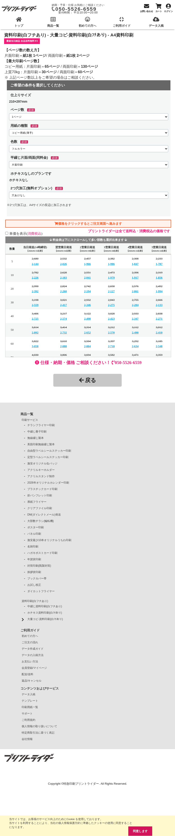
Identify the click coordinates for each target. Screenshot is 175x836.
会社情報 (27, 739)
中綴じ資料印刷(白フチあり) (44, 606)
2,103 (63, 277)
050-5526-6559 (76, 9)
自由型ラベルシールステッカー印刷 (49, 450)
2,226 (35, 277)
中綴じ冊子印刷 (36, 431)
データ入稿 (28, 694)
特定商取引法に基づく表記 (38, 732)
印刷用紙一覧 (30, 707)
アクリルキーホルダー (41, 469)
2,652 (87, 332)
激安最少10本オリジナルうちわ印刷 (49, 540)
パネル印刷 (34, 533)
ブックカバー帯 (36, 578)
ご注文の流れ (30, 642)
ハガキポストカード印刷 (42, 553)
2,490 (135, 332)
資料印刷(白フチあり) (35, 601)
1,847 (135, 263)
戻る (87, 380)
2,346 (87, 304)
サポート (27, 713)
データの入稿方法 (33, 655)
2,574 (63, 318)
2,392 (35, 291)
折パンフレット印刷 (39, 495)
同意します (140, 831)
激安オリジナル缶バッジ (42, 463)
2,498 (87, 318)
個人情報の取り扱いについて (39, 726)
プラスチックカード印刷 (42, 489)
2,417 (63, 304)
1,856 (159, 277)
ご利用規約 (28, 719)
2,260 (63, 291)
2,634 (135, 346)
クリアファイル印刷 (39, 508)
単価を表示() (25, 233)
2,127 (111, 291)
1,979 (111, 277)
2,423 (111, 318)
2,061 (135, 291)
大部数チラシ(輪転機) (40, 521)
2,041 (87, 277)
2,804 (87, 346)
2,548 (159, 346)
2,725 (35, 318)
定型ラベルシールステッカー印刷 (47, 457)
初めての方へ (30, 636)
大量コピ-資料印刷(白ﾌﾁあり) (45, 619)
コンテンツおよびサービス (40, 688)
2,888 (63, 346)
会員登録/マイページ (34, 667)
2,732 (63, 332)
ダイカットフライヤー (41, 591)
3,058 (35, 346)
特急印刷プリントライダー (81, 783)
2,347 (135, 318)
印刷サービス (30, 420)
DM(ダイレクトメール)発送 (44, 514)
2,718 (111, 346)
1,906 (111, 263)
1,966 (87, 263)
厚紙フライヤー (36, 501)
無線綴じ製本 (35, 438)
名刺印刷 (32, 546)
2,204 (135, 304)
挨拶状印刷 (34, 572)
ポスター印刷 (35, 527)
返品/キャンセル (31, 680)
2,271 (159, 318)
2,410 (159, 332)
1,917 (135, 277)
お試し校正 (34, 584)
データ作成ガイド (33, 648)
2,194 (87, 291)
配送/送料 (27, 674)
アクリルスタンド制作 (41, 476)
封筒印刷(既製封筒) (39, 565)
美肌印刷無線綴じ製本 (41, 444)
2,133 (159, 304)
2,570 (111, 332)
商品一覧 (27, 414)
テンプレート (30, 700)
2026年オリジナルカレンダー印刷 (48, 482)
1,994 (159, 291)
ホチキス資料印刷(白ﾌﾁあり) (44, 612)
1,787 (159, 263)
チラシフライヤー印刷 (41, 425)
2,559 (35, 304)
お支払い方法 (30, 661)
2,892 (35, 332)
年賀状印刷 (34, 559)
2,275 (111, 304)
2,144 (35, 263)
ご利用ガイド (30, 630)
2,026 (63, 263)
